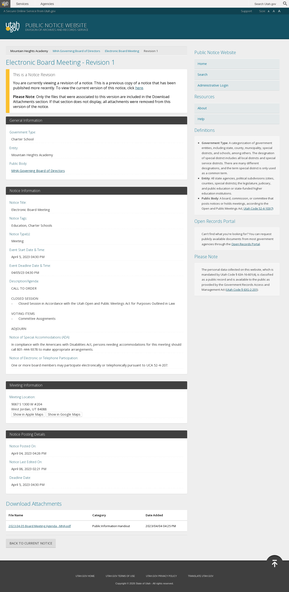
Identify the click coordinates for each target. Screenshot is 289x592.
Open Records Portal (245, 244)
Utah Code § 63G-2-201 (241, 290)
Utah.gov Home (85, 576)
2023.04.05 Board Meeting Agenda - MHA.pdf (40, 526)
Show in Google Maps (64, 414)
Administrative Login (213, 85)
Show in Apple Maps (28, 414)
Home (202, 64)
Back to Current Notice (30, 543)
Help (201, 119)
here (139, 87)
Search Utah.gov (265, 4)
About (202, 108)
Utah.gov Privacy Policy (161, 576)
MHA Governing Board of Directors (76, 51)
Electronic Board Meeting (122, 51)
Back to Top (274, 563)
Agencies (49, 4)
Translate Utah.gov (200, 576)
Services (24, 4)
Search (202, 74)
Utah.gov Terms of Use (120, 576)
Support (246, 11)
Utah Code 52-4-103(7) (258, 208)
